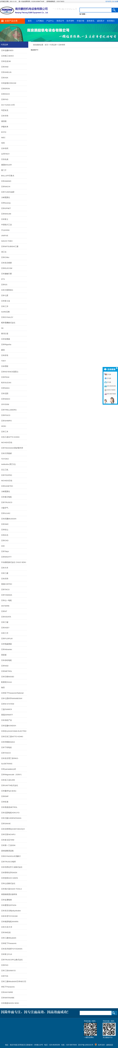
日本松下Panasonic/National (12, 693)
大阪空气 (4, 508)
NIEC (3, 137)
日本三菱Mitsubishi (8, 938)
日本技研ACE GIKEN (9, 878)
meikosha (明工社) (8, 464)
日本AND (4, 67)
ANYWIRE (5, 606)
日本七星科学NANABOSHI (11, 698)
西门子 (3, 170)
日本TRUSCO (6, 502)
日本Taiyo (5, 551)
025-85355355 (111, 386)
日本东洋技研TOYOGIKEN (11, 949)
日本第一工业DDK (8, 845)
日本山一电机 (6, 600)
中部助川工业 (6, 225)
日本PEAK (5, 377)
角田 (3, 687)
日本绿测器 (5, 339)
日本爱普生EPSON (8, 905)
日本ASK (4, 78)
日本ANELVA (6, 72)
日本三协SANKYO (8, 971)
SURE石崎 (5, 312)
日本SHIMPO (6, 421)
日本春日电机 (6, 497)
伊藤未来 (4, 127)
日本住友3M (6, 61)
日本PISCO (5, 415)
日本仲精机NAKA (8, 742)
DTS (3, 279)
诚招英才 (100, 21)
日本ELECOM (6, 268)
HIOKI (3, 426)
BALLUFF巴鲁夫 (7, 176)
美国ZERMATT (7, 715)
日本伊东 (4, 355)
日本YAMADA (6, 595)
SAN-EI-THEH (6, 241)
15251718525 (111, 390)
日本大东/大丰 (6, 927)
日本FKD (4, 99)
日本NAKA (5, 388)
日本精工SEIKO (7, 56)
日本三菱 (4, 573)
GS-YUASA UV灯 (8, 105)
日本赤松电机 (6, 660)
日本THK (4, 976)
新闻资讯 (90, 21)
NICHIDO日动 (6, 442)
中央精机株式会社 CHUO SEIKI (13, 562)
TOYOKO (5, 459)
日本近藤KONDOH (8, 726)
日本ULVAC (5, 513)
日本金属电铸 (6, 900)
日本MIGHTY (6, 557)
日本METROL (6, 671)
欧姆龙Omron (6, 682)
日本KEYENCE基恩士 (9, 372)
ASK (3, 546)
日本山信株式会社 (8, 883)
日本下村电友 (6, 747)
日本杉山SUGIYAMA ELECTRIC (14, 731)
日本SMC (5, 524)
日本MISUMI (6, 214)
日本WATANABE (7, 998)
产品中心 (50, 21)
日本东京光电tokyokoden (11, 911)
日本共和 (4, 579)
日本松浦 (4, 802)
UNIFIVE (4, 236)
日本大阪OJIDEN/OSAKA (11, 818)
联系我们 (111, 21)
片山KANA (5, 230)
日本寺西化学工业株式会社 (11, 867)
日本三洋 (4, 306)
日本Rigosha (6, 344)
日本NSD (4, 666)
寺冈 (3, 143)
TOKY (3, 361)
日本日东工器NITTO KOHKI (12, 736)
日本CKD (4, 540)
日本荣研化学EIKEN (9, 872)
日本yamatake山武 (8, 769)
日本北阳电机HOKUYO (10, 813)
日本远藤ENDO (7, 50)
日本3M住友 (6, 932)
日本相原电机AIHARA (9, 922)
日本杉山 (4, 530)
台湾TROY (5, 154)
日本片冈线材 (6, 453)
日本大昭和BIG (7, 290)
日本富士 (4, 219)
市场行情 (80, 21)
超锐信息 (109, 1045)
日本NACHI (5, 186)
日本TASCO (6, 753)
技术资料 (70, 21)
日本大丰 (4, 568)
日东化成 (4, 159)
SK (2, 328)
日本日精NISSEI (7, 677)
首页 (30, 21)
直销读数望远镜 (7, 851)
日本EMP (5, 796)
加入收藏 (115, 1)
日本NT (4, 611)
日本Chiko (5, 257)
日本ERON (5, 88)
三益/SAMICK (6, 709)
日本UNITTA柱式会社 (9, 785)
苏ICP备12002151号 (85, 1045)
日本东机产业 (6, 720)
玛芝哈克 (4, 110)
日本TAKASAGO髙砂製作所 (12, 448)
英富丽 (3, 655)
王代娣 (109, 374)
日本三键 (4, 622)
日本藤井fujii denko (8, 791)
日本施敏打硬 (6, 274)
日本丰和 (4, 116)
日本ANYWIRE (7, 992)
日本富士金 (5, 301)
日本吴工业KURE (8, 780)
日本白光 (4, 535)
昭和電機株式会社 (8, 323)
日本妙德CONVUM (8, 83)
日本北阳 (4, 393)
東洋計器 (4, 334)
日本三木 (4, 432)
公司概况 (40, 21)
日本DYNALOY (7, 317)
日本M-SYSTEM (7, 704)
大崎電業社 (5, 197)
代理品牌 (53, 45)
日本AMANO (6, 181)
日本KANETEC (7, 486)
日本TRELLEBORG (9, 410)
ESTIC (3, 132)
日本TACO (5, 589)
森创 (3, 350)
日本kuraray (6, 203)
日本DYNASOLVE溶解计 (11, 856)
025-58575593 (111, 394)
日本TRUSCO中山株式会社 (12, 960)
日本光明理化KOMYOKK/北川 (13, 829)
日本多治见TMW (7, 840)
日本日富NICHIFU (8, 834)
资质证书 (60, 21)
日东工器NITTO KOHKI (10, 437)
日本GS (4, 285)
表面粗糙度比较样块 (9, 894)
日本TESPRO (6, 475)
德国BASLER (6, 165)
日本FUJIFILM (6, 638)
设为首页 (108, 1)
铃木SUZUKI (6, 383)
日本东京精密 (6, 263)
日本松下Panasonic (8, 943)
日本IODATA (6, 617)
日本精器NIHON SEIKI (10, 1003)
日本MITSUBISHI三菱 (9, 246)
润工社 (3, 252)
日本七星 (4, 295)
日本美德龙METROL (9, 807)
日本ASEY (5, 628)
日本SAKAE (6, 823)
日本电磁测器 (6, 644)
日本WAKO (5, 399)
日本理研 (4, 366)
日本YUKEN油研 (7, 192)
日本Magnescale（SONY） (12, 774)
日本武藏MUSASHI (8, 519)
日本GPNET (6, 208)
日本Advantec (6, 649)
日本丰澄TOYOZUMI (9, 916)
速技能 (3, 121)
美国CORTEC (6, 584)
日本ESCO (5, 94)
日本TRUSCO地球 (8, 862)
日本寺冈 (4, 148)
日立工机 (4, 470)
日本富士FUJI (6, 954)
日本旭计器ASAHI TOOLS (11, 889)
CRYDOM (5, 404)
